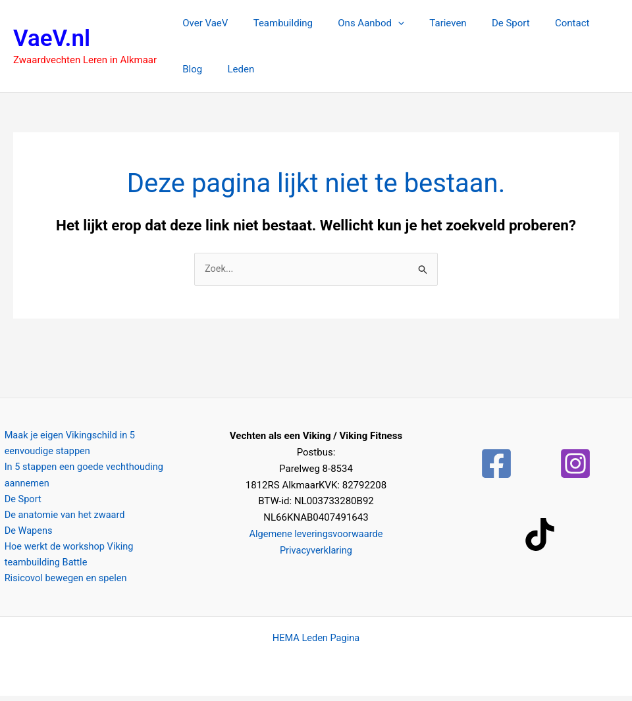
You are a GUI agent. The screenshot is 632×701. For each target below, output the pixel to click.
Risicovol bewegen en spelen (63, 583)
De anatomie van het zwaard (62, 518)
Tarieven (428, 23)
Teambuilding (274, 23)
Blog (589, 23)
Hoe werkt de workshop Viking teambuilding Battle (66, 558)
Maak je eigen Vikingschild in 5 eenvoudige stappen (94, 444)
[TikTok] (539, 535)
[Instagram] (575, 464)
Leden (193, 69)
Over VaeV (202, 23)
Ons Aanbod (358, 23)
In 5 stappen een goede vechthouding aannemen (82, 477)
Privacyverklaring (316, 550)
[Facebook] (496, 464)
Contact (542, 23)
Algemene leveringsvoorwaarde (315, 534)
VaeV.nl (51, 38)
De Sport (486, 23)
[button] (384, 23)
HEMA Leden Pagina (316, 643)
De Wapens (24, 534)
